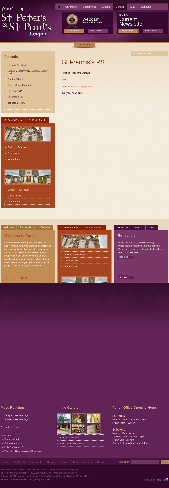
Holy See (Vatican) (13, 447)
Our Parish (71, 6)
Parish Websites (20, 479)
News (152, 227)
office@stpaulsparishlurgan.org (63, 473)
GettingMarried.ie (13, 443)
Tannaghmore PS (16, 103)
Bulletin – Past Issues (18, 147)
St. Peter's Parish (13, 120)
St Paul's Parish (151, 30)
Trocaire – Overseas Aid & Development (24, 451)
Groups (106, 6)
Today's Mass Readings (16, 415)
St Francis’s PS (15, 91)
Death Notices (15, 153)
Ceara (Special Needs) (19, 85)
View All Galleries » (69, 437)
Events (138, 227)
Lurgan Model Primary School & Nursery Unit (28, 72)
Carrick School (15, 79)
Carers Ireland (11, 439)
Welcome (9, 227)
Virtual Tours (14, 159)
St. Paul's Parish (37, 120)
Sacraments (89, 6)
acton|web (46, 479)
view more (123, 277)
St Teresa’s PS (15, 97)
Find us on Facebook (156, 480)
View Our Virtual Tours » (72, 443)
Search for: (124, 462)
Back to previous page (141, 53)
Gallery (100, 462)
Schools (120, 6)
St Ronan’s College (17, 65)
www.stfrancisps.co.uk (82, 86)
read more (123, 257)
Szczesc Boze (27, 227)
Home (6, 462)
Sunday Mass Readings (16, 419)
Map (132, 6)
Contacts (146, 6)
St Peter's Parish (127, 30)
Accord (7, 435)
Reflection (123, 227)
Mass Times (85, 44)
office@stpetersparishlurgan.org (64, 469)
